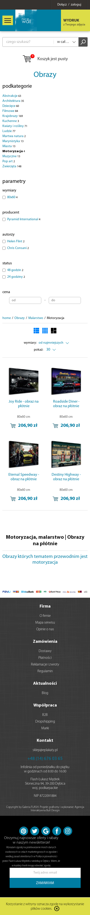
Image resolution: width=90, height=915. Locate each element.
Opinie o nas (45, 629)
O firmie (45, 616)
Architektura (13, 101)
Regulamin (45, 671)
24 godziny (16, 277)
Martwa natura (14, 136)
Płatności (45, 658)
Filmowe (10, 111)
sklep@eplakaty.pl (45, 750)
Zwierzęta (11, 166)
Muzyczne (11, 156)
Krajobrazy (12, 116)
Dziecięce (10, 106)
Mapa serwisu (45, 623)
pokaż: (38, 350)
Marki (45, 728)
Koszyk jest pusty (45, 59)
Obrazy (45, 75)
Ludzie (8, 131)
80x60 (12, 197)
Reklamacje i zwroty (45, 664)
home (6, 318)
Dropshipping (45, 722)
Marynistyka (13, 141)
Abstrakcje (11, 96)
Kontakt (45, 740)
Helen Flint (15, 241)
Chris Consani (18, 248)
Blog (45, 693)
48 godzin (15, 270)
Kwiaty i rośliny (14, 126)
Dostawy (45, 651)
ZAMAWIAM (45, 883)
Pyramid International (23, 219)
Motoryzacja (13, 151)
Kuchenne (10, 121)
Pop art (8, 161)
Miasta (8, 146)
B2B (45, 715)
